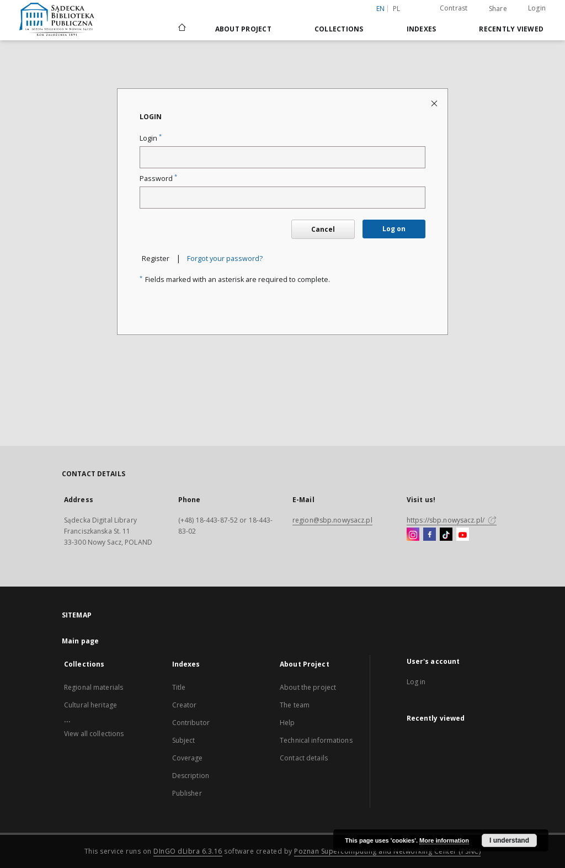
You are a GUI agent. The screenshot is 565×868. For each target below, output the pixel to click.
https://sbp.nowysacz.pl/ (452, 520)
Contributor (191, 722)
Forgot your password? (225, 258)
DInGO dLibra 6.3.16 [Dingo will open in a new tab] (187, 851)
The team (295, 705)
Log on (394, 228)
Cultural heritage (90, 705)
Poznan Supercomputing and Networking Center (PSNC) (387, 851)
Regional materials (93, 687)
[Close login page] (435, 103)
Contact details (304, 758)
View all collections (94, 733)
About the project (308, 687)
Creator (184, 705)
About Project (243, 29)
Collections (339, 29)
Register (155, 258)
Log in (416, 681)
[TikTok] (446, 535)
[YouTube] (462, 535)
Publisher (187, 793)
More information (444, 840)
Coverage (187, 758)
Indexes (421, 29)
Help (287, 722)
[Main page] (181, 29)
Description (190, 775)
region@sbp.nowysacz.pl (332, 520)
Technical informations (316, 740)
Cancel (323, 229)
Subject (183, 740)
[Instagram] (413, 535)
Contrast (454, 8)
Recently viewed (511, 29)
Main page (80, 641)
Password (158, 178)
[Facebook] (429, 535)
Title (179, 687)
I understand (509, 840)
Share (498, 8)
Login (537, 8)
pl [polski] (397, 8)
